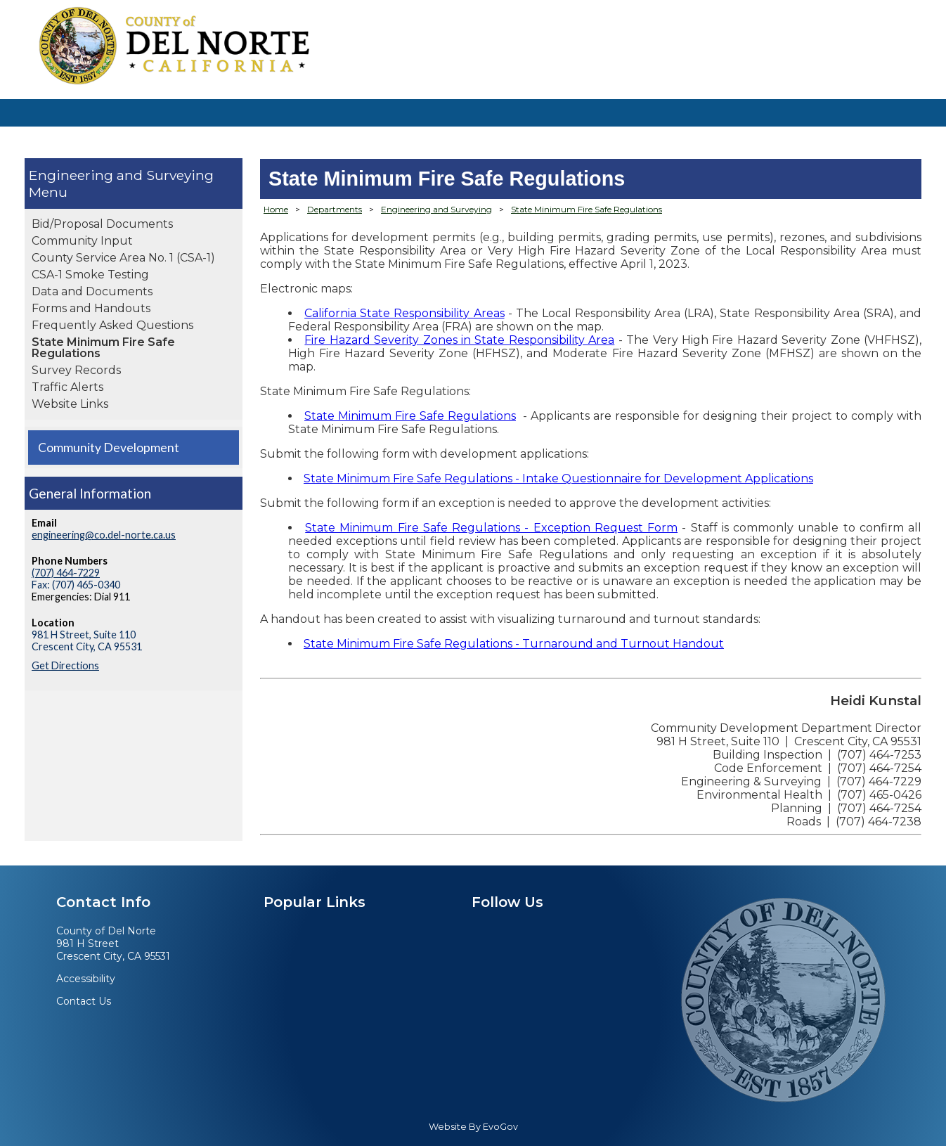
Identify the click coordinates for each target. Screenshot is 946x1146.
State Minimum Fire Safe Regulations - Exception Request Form (491, 527)
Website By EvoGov (473, 1126)
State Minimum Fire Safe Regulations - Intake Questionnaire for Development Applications (558, 478)
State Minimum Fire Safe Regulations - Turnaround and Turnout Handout (514, 643)
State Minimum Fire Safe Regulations (103, 347)
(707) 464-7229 (66, 573)
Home (276, 209)
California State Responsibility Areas (404, 313)
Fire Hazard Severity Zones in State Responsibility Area (459, 340)
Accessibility (85, 978)
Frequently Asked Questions (112, 325)
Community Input (82, 240)
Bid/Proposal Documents (102, 224)
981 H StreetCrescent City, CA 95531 (113, 949)
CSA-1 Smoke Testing (90, 274)
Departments (334, 209)
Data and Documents (92, 291)
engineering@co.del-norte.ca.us (104, 535)
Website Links (70, 404)
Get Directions (65, 665)
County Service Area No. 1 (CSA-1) (123, 257)
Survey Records (76, 370)
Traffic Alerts (67, 387)
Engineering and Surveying (121, 175)
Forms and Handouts (91, 308)
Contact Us (83, 1001)
